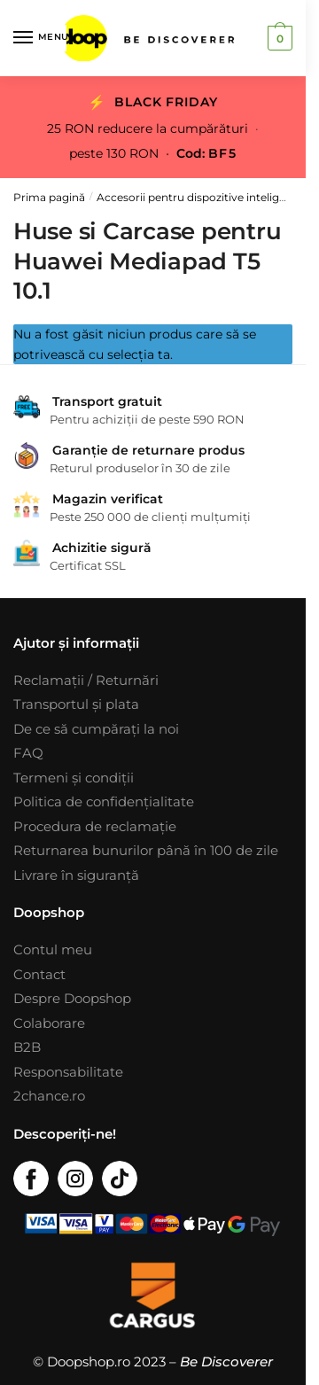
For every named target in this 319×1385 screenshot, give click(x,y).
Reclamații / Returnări (86, 680)
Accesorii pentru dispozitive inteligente (200, 197)
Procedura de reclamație (94, 826)
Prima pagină (49, 197)
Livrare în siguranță (76, 875)
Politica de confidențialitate (103, 801)
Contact (39, 974)
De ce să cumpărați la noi (96, 728)
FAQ (28, 752)
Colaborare (49, 1023)
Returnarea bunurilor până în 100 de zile (145, 850)
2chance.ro (49, 1095)
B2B (27, 1047)
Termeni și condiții (73, 777)
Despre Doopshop (72, 998)
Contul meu (52, 949)
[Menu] (39, 38)
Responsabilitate (68, 1071)
